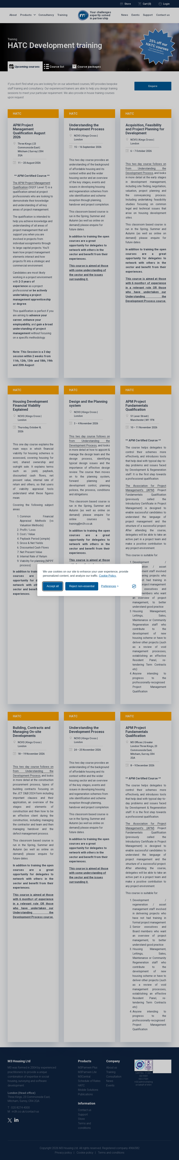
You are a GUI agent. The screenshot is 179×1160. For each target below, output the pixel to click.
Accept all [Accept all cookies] (53, 586)
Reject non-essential (81, 586)
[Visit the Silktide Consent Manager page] (134, 586)
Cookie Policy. (107, 575)
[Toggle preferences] (110, 586)
